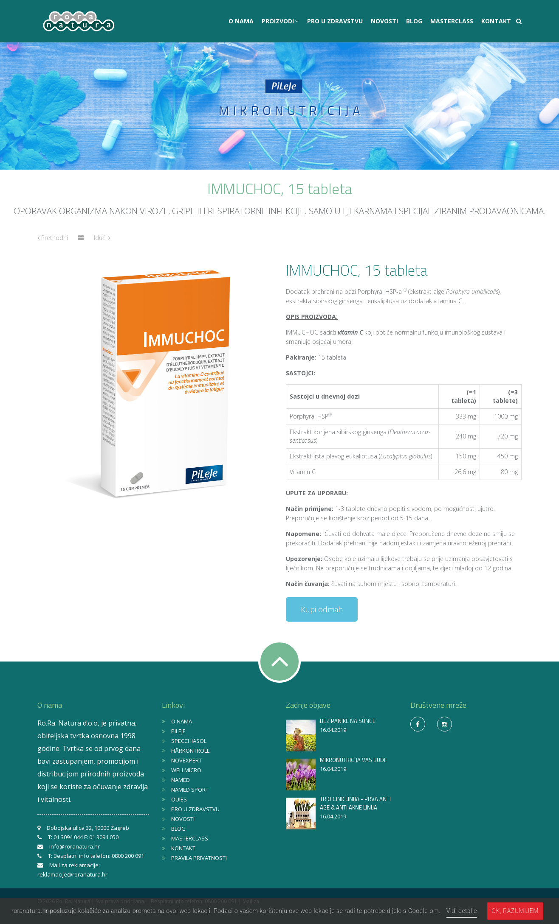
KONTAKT (496, 21)
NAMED (180, 780)
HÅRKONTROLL (190, 750)
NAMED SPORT (190, 789)
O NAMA (241, 21)
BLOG (414, 21)
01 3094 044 (68, 837)
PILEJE (178, 731)
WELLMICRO (186, 770)
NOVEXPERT (186, 760)
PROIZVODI (279, 21)
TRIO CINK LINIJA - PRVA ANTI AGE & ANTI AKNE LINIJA (355, 803)
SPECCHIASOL (188, 741)
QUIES (179, 799)
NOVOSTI (384, 21)
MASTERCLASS (451, 21)
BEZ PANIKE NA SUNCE (347, 721)
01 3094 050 (104, 837)
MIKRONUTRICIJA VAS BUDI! (353, 760)
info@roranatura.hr (74, 846)
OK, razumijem (515, 910)
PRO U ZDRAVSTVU (335, 21)
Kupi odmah (322, 609)
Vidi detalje (461, 910)
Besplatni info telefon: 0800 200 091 (99, 856)
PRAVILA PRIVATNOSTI (199, 858)
